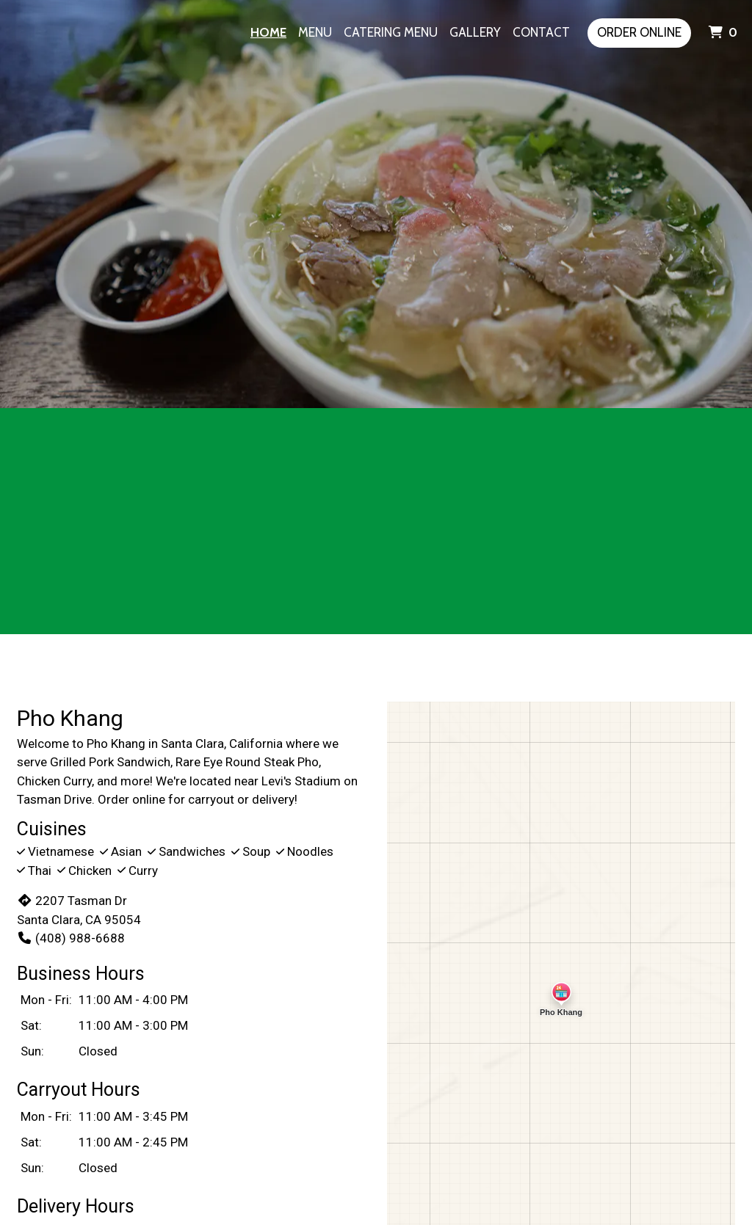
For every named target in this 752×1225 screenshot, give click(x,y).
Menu (315, 32)
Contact (541, 32)
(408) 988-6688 (71, 938)
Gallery (475, 32)
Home (268, 32)
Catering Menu (391, 32)
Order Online (639, 32)
